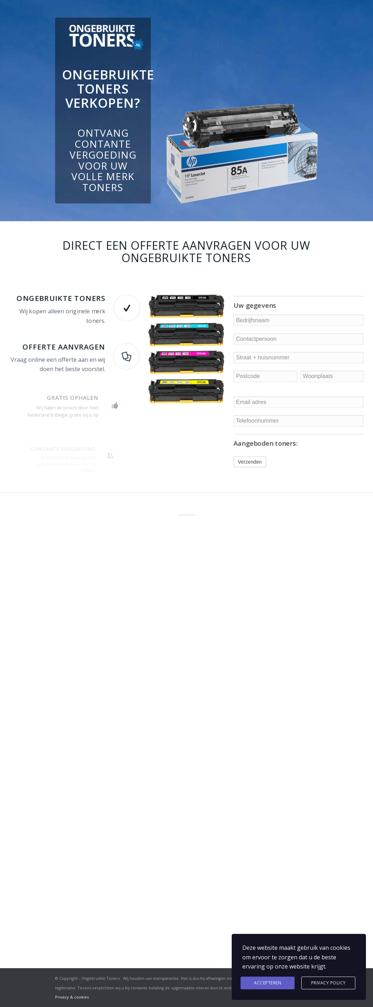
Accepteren (267, 983)
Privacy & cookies (72, 997)
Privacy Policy (328, 983)
